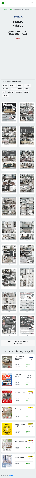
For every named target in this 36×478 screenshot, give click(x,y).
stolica (10, 92)
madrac (6, 89)
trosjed (27, 85)
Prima (10, 9)
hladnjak (19, 92)
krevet (5, 85)
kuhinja (12, 85)
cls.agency (11, 475)
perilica (5, 95)
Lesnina (30, 393)
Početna (5, 9)
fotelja (20, 85)
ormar (26, 92)
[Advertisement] (18, 58)
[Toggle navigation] (32, 3)
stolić (27, 89)
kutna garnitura (16, 89)
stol (4, 92)
